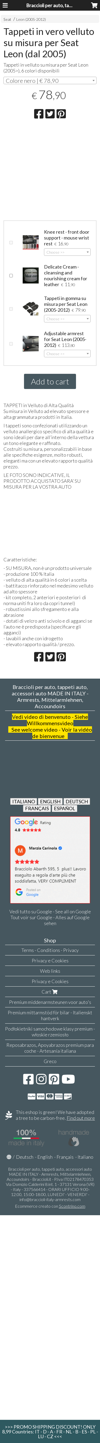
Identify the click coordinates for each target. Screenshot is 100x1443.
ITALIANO (23, 801)
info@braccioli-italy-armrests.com (50, 1199)
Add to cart (50, 381)
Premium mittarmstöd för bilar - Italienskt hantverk (50, 1015)
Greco (50, 1061)
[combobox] (50, 80)
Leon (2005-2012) (31, 19)
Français (65, 1157)
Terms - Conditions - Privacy (50, 950)
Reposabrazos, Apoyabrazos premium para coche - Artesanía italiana (50, 1048)
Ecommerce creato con (50, 1206)
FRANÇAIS (37, 808)
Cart (50, 992)
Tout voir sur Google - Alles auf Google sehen (50, 920)
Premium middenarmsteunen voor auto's (50, 1002)
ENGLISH (50, 801)
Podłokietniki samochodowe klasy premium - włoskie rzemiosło (50, 1031)
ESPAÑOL (64, 808)
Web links (50, 971)
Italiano (85, 1157)
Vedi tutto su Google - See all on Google (50, 911)
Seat (7, 19)
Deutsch (24, 1157)
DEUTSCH (77, 801)
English (45, 1157)
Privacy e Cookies (50, 960)
